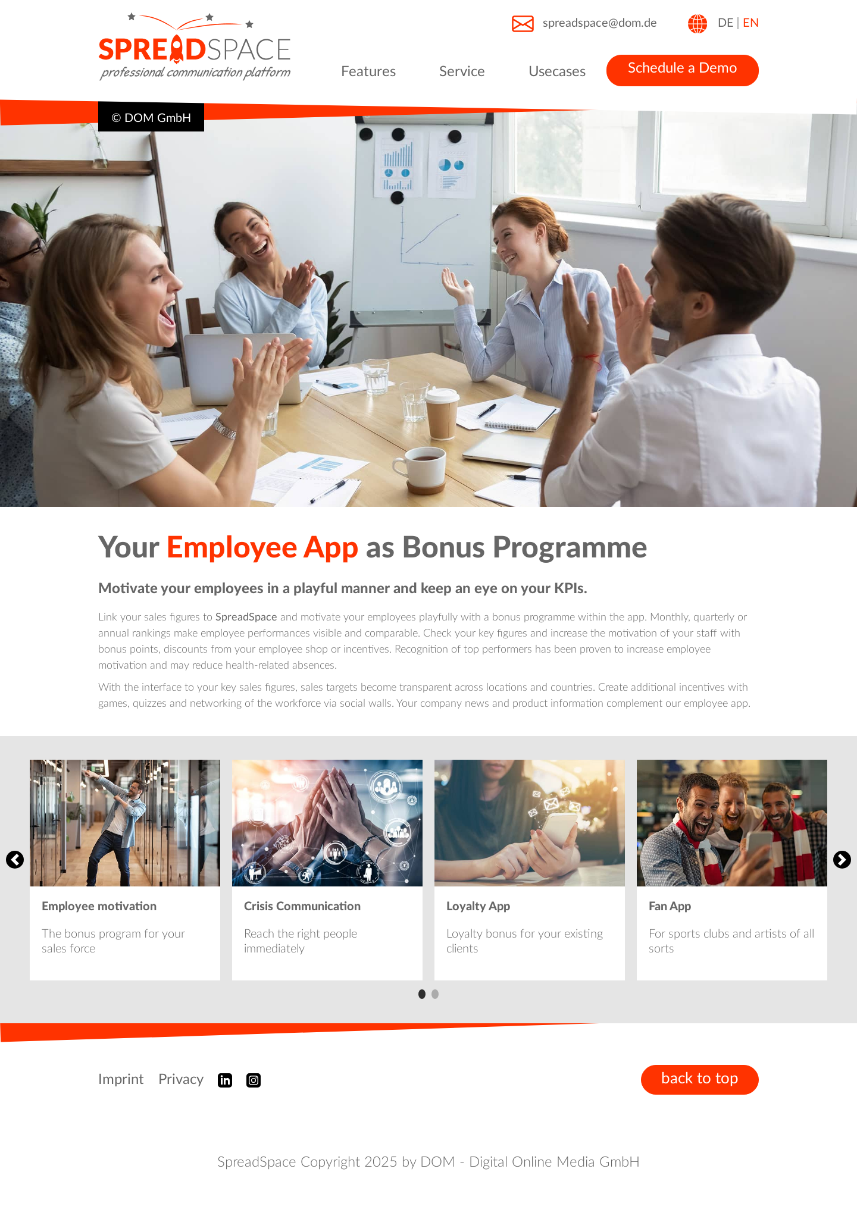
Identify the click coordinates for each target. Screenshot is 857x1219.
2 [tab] (435, 994)
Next (842, 860)
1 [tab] (422, 994)
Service (462, 72)
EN (751, 23)
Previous (15, 860)
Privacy (181, 1080)
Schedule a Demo (682, 68)
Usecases (557, 72)
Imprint (121, 1080)
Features (368, 72)
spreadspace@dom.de (584, 23)
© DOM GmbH (151, 118)
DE (726, 23)
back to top (700, 1078)
